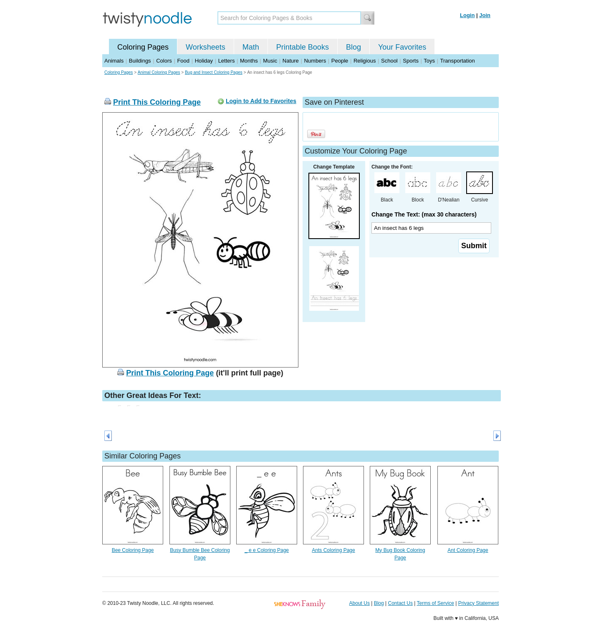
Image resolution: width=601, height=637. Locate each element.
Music (270, 61)
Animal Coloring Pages (159, 72)
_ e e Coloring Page (267, 550)
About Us (359, 603)
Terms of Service (435, 603)
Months (249, 61)
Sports (411, 61)
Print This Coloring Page (157, 102)
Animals (114, 61)
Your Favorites (402, 47)
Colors (164, 61)
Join (484, 15)
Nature (291, 61)
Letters (226, 61)
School (389, 61)
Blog (353, 47)
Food (183, 61)
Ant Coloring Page (467, 550)
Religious (365, 61)
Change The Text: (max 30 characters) (424, 214)
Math (250, 47)
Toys (429, 61)
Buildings (140, 61)
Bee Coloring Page (133, 550)
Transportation (457, 61)
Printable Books (302, 47)
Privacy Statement (478, 603)
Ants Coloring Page (333, 550)
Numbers (315, 61)
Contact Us (400, 603)
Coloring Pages (143, 47)
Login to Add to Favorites (261, 101)
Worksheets (205, 47)
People (339, 61)
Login (467, 15)
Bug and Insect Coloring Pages (213, 72)
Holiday (204, 61)
